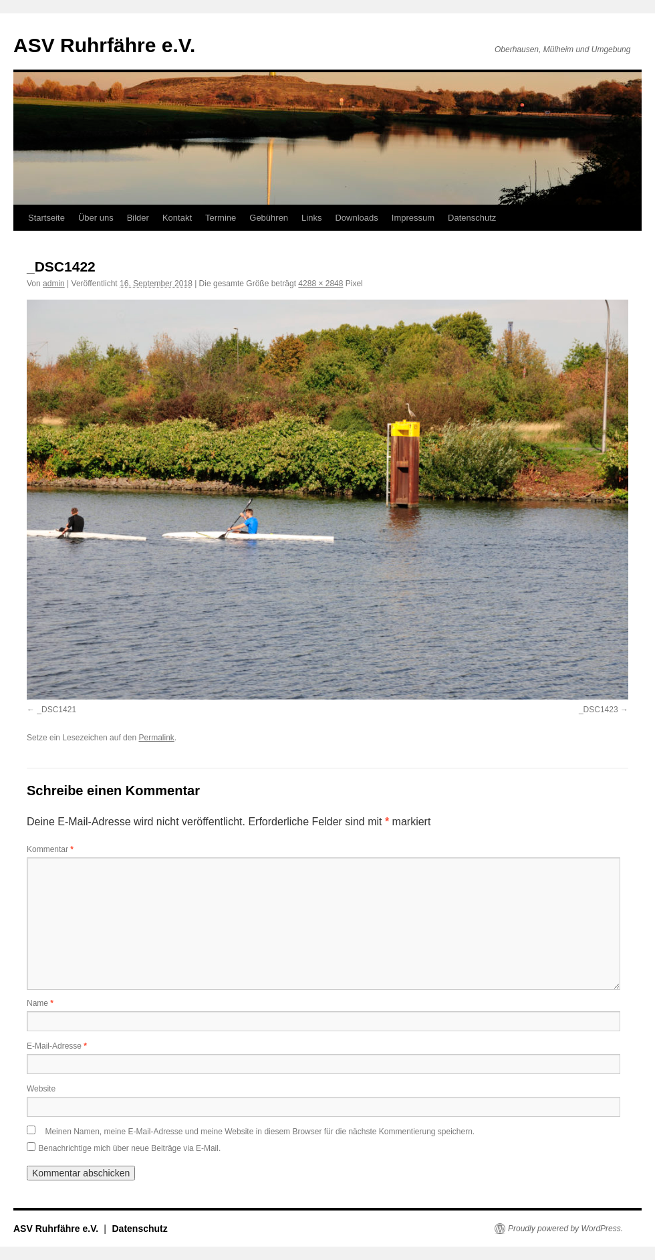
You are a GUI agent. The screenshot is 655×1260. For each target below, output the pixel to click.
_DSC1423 (598, 709)
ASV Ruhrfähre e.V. (104, 45)
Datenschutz (472, 218)
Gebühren (268, 218)
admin (54, 283)
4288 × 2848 (320, 283)
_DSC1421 (56, 709)
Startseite (46, 218)
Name (40, 1003)
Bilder (138, 218)
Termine (220, 218)
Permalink (156, 737)
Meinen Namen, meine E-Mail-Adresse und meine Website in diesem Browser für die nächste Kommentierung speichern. (260, 1131)
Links (311, 218)
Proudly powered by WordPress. (565, 1228)
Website (41, 1088)
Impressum (413, 218)
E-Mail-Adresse (57, 1046)
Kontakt (177, 218)
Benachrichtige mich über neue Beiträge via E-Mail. (129, 1148)
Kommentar (50, 849)
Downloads (356, 218)
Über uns (96, 218)
